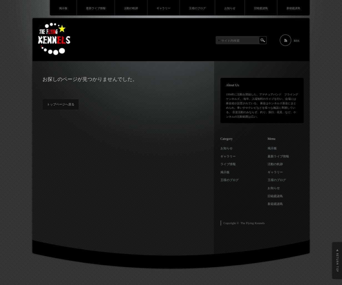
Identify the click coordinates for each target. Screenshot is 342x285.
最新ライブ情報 (95, 8)
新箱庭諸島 (293, 8)
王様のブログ (197, 8)
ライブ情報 (228, 164)
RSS (296, 40)
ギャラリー (163, 8)
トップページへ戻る (60, 104)
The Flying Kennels (252, 223)
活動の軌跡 (131, 8)
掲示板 (63, 8)
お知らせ (229, 8)
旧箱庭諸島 (261, 8)
